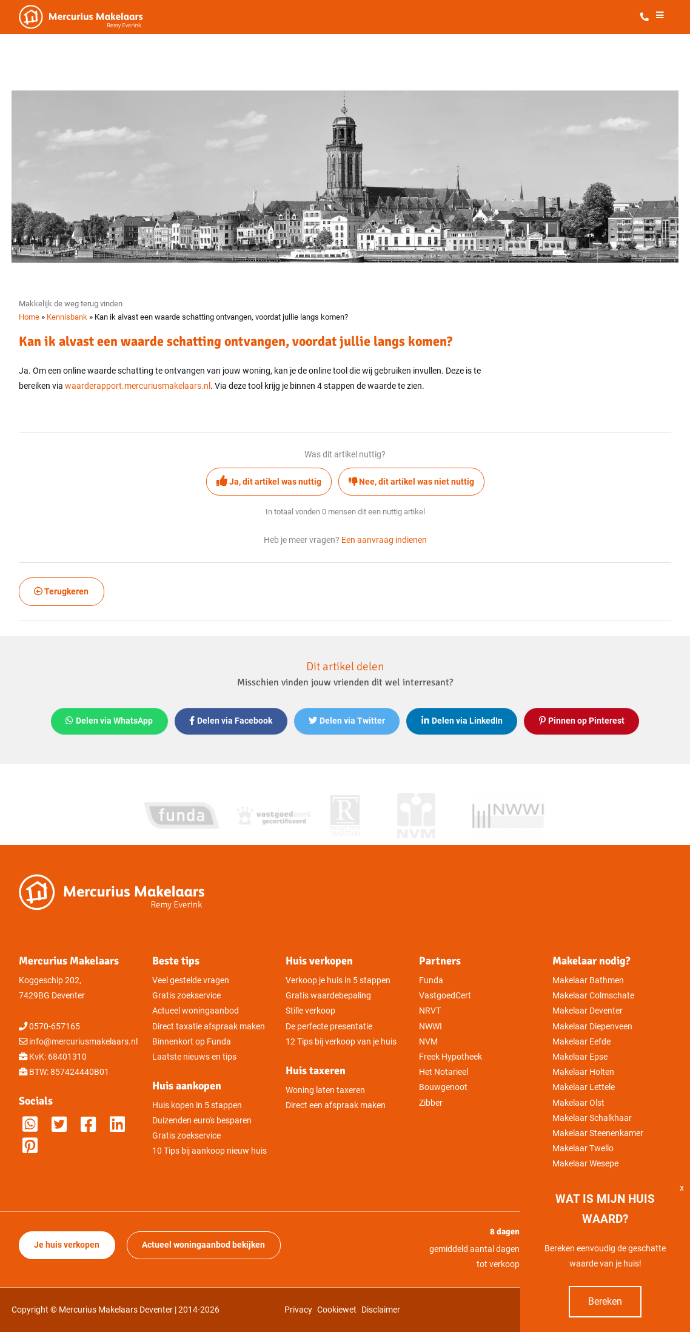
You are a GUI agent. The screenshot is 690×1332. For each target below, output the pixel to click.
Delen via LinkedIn (462, 721)
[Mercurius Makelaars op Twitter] (59, 1124)
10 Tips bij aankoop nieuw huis (209, 1151)
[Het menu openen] (659, 17)
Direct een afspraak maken (336, 1105)
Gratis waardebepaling (328, 996)
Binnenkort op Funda (191, 1042)
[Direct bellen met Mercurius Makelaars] (646, 17)
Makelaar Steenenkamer (597, 1133)
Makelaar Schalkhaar (592, 1118)
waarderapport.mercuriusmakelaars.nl (137, 386)
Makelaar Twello (583, 1148)
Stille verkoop (310, 1011)
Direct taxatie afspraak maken (208, 1026)
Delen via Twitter (347, 721)
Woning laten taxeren (325, 1090)
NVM (428, 1042)
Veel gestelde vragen (190, 980)
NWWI (430, 1026)
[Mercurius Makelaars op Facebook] (88, 1124)
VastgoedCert (445, 996)
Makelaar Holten (583, 1072)
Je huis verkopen (66, 1245)
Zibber (431, 1103)
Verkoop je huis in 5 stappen (338, 980)
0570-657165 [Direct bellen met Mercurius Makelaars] (54, 1026)
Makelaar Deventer (587, 1011)
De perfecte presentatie (329, 1026)
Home (29, 316)
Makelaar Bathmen (588, 980)
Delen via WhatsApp (109, 721)
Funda (431, 980)
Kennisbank (67, 316)
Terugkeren (61, 592)
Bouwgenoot (443, 1087)
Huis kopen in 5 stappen (197, 1105)
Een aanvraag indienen (384, 540)
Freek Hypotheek (450, 1057)
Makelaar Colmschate (593, 996)
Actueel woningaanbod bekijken (203, 1245)
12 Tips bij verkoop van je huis (341, 1042)
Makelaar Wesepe (585, 1164)
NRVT (430, 1011)
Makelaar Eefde (581, 1042)
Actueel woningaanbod (195, 1011)
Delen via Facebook (230, 721)
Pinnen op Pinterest (582, 721)
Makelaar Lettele (583, 1087)
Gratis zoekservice (186, 996)
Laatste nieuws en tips (194, 1057)
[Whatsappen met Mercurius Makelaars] (30, 1124)
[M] (30, 1146)
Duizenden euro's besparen (202, 1120)
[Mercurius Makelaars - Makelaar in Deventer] (110, 17)
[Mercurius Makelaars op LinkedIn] (117, 1124)
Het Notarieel (443, 1072)
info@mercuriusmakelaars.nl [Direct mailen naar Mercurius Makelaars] (83, 1042)
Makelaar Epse (580, 1057)
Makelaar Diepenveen (592, 1026)
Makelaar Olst (578, 1103)
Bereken (605, 1301)
